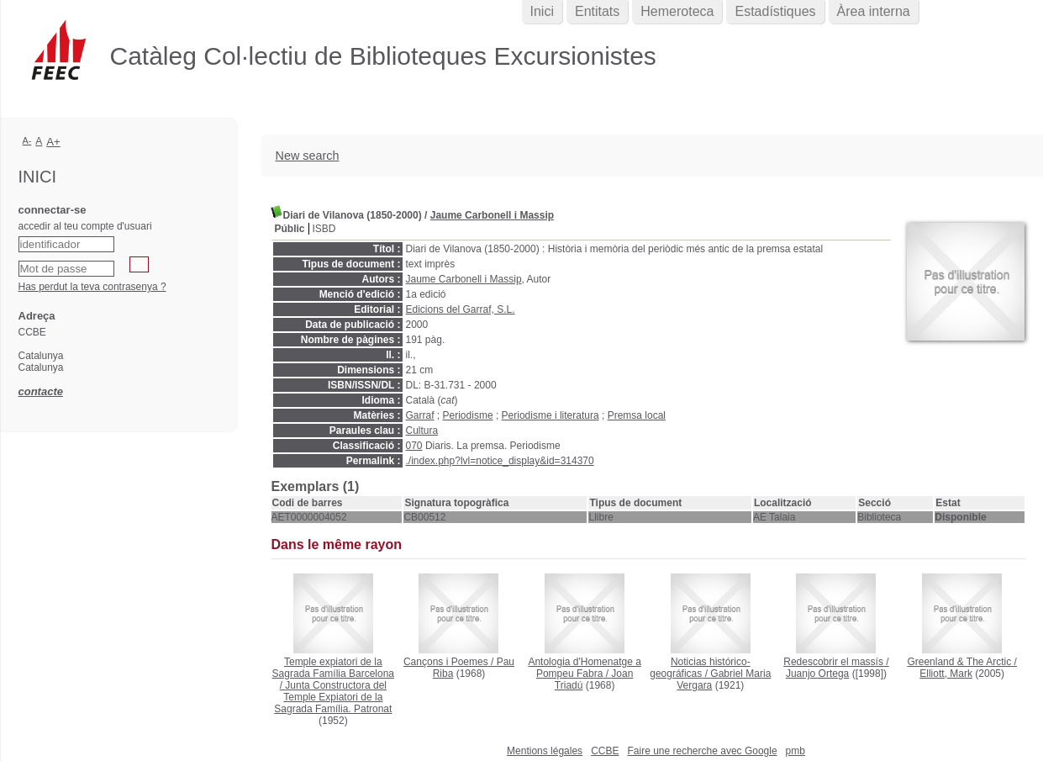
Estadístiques (775, 11)
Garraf (420, 415)
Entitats (597, 11)
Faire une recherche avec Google (702, 751)
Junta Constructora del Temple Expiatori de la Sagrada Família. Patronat (333, 697)
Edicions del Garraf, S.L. (460, 309)
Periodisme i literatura (550, 415)
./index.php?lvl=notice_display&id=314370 (500, 461)
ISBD (324, 229)
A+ (53, 141)
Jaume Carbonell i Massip (492, 215)
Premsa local (637, 415)
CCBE (605, 751)
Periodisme (468, 415)
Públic (290, 229)
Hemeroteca (677, 11)
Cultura (422, 430)
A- (27, 140)
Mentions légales (544, 751)
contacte (40, 391)
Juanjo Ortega (817, 673)
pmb (795, 751)
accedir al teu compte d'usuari (85, 226)
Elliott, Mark (945, 673)
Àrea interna (873, 11)
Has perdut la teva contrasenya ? (92, 287)
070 (414, 446)
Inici (542, 11)
